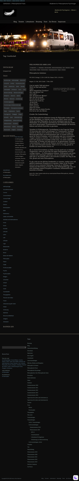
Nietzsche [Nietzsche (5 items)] (12, 98)
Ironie (64, 67)
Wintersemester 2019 (32, 452)
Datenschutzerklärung (32, 348)
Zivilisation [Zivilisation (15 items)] (19, 129)
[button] (75, 477)
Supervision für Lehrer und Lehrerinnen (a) (37, 397)
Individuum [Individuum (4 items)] (14, 89)
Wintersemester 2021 (32, 457)
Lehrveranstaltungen (32, 360)
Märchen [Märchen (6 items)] (6, 98)
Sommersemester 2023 (32, 392)
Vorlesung (5, 309)
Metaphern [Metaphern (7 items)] (6, 95)
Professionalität (7, 267)
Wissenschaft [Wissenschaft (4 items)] (7, 129)
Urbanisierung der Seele (53, 69)
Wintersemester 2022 (32, 459)
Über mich (29, 415)
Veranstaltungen (31, 417)
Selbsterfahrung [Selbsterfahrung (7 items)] (18, 117)
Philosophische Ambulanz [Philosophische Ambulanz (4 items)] (17, 108)
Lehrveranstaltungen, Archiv (35, 442)
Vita (28, 447)
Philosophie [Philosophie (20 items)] (6, 108)
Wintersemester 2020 (32, 454)
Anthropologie (41, 67)
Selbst (28, 380)
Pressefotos (30, 375)
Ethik (4, 210)
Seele (4, 288)
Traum (4, 300)
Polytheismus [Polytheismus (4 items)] (12, 111)
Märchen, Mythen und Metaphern (35, 363)
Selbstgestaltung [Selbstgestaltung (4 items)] (7, 120)
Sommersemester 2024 (32, 395)
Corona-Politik (6, 198)
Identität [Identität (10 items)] (22, 86)
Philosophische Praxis (32, 368)
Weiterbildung (30, 449)
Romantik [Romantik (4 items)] (6, 117)
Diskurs (5, 204)
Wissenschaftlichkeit (8, 315)
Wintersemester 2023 (32, 461)
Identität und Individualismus (57, 67)
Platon (4, 261)
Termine (21, 22)
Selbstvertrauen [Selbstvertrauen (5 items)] (7, 123)
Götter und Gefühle (48, 67)
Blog (15, 22)
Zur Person (52, 22)
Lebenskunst (30, 22)
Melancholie (68, 67)
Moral (4, 252)
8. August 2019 (33, 67)
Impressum (62, 22)
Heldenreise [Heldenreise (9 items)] (11, 86)
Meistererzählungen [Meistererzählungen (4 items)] (18, 92)
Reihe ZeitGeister (31, 377)
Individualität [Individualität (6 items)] (7, 89)
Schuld (5, 282)
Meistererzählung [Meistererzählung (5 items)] (8, 92)
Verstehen (29, 444)
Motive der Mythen (33, 69)
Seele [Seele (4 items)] (11, 117)
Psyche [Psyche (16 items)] (18, 111)
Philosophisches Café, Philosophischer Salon (37, 373)
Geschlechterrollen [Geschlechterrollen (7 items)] (20, 83)
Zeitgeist (59, 69)
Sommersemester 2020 (32, 385)
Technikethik (6, 291)
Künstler (5, 228)
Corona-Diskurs (7, 195)
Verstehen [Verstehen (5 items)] (15, 123)
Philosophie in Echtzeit (32, 365)
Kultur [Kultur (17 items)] (19, 89)
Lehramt (5, 231)
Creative (5, 201)
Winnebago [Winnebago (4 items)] (19, 126)
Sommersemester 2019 (35, 427)
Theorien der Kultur (44, 69)
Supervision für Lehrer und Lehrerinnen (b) (37, 400)
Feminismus (6, 213)
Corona (5, 192)
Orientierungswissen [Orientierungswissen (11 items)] (8, 102)
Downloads (30, 350)
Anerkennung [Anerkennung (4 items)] (7, 80)
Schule (5, 285)
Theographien (6, 294)
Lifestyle (5, 240)
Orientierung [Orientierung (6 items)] (19, 98)
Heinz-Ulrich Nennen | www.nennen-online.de (12, 1)
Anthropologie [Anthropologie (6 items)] (15, 80)
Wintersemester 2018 (35, 429)
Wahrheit (5, 312)
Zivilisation (63, 69)
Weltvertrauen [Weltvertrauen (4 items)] (7, 126)
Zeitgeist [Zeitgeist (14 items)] (13, 129)
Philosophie (6, 258)
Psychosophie (6, 273)
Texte (45, 22)
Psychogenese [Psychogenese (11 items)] (7, 114)
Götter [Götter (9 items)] (5, 86)
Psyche (5, 270)
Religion (38, 69)
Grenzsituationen (35, 434)
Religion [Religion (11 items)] (20, 114)
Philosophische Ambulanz (40, 64)
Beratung (39, 22)
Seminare (29, 382)
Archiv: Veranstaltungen (34, 422)
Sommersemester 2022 (32, 390)
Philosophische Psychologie (34, 370)
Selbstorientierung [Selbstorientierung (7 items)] (17, 120)
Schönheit (5, 279)
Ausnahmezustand (8, 189)
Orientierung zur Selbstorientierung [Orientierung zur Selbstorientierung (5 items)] (12, 105)
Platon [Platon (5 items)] (5, 111)
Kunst (4, 225)
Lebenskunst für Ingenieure (37, 437)
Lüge (4, 243)
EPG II (32, 432)
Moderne (72, 67)
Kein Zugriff (30, 355)
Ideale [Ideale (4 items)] (17, 86)
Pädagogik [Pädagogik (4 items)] (14, 114)
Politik (4, 264)
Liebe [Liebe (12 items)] (24, 89)
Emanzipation (6, 207)
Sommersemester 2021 (32, 387)
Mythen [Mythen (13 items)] (18, 95)
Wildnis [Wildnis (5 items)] (14, 126)
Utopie (5, 306)
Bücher (30, 407)
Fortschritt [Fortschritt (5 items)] (6, 83)
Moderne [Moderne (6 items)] (13, 95)
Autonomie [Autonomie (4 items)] (22, 80)
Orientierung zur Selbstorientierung (39, 439)
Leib (4, 237)
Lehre (4, 234)
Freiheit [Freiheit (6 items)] (12, 83)
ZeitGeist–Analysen (32, 464)
